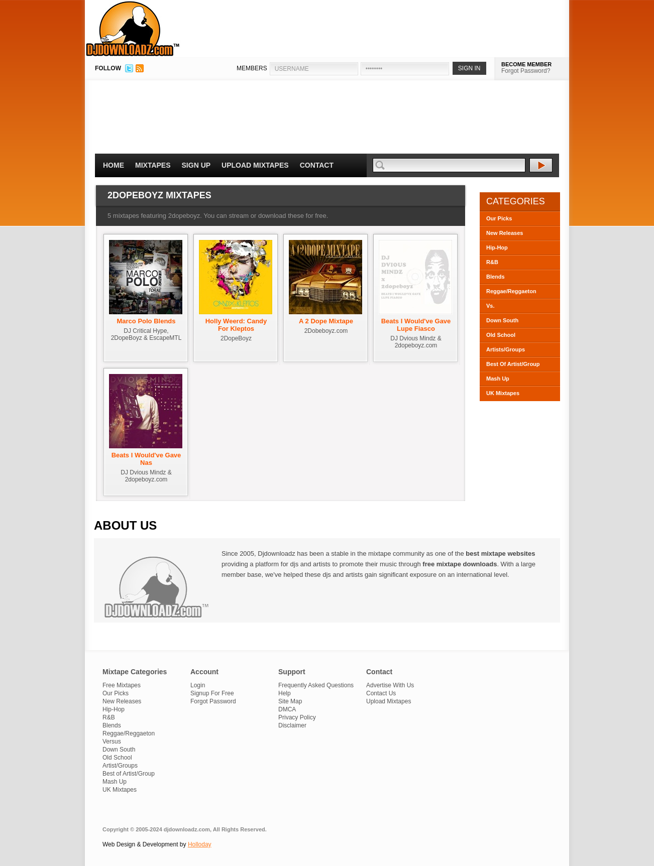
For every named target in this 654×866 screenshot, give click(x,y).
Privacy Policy (297, 717)
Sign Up (196, 165)
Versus (111, 741)
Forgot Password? (525, 70)
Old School (500, 335)
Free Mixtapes (121, 685)
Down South (502, 320)
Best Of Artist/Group (513, 364)
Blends (495, 277)
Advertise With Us (390, 685)
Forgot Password (213, 701)
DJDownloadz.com (133, 28)
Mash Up (497, 379)
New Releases (504, 233)
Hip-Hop (497, 247)
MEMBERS (252, 68)
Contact (317, 165)
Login (197, 685)
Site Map (290, 701)
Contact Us (381, 693)
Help (284, 693)
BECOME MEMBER (526, 64)
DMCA (287, 709)
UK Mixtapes (502, 393)
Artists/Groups (505, 349)
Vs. (490, 306)
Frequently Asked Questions (316, 685)
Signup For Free (212, 693)
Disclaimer (292, 725)
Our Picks (499, 218)
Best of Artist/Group (128, 773)
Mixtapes (153, 165)
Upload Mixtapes (255, 165)
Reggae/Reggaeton (511, 291)
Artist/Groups (120, 765)
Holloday (199, 844)
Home (113, 165)
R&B (492, 262)
